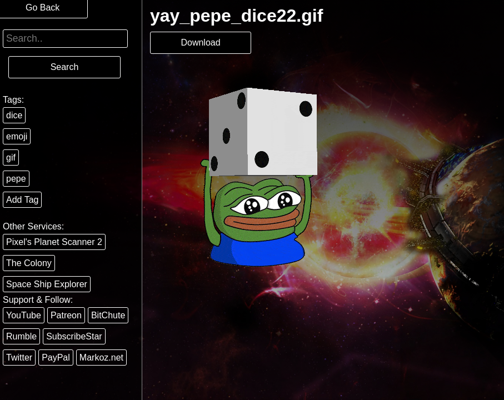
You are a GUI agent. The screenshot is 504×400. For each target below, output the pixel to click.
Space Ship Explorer (46, 284)
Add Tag (22, 199)
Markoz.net (101, 357)
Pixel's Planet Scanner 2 (54, 242)
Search (65, 67)
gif (11, 157)
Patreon (66, 315)
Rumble (21, 336)
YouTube (23, 315)
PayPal (56, 357)
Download (200, 42)
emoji (16, 136)
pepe (16, 178)
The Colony (29, 263)
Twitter (19, 357)
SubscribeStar (74, 336)
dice (14, 115)
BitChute (108, 315)
